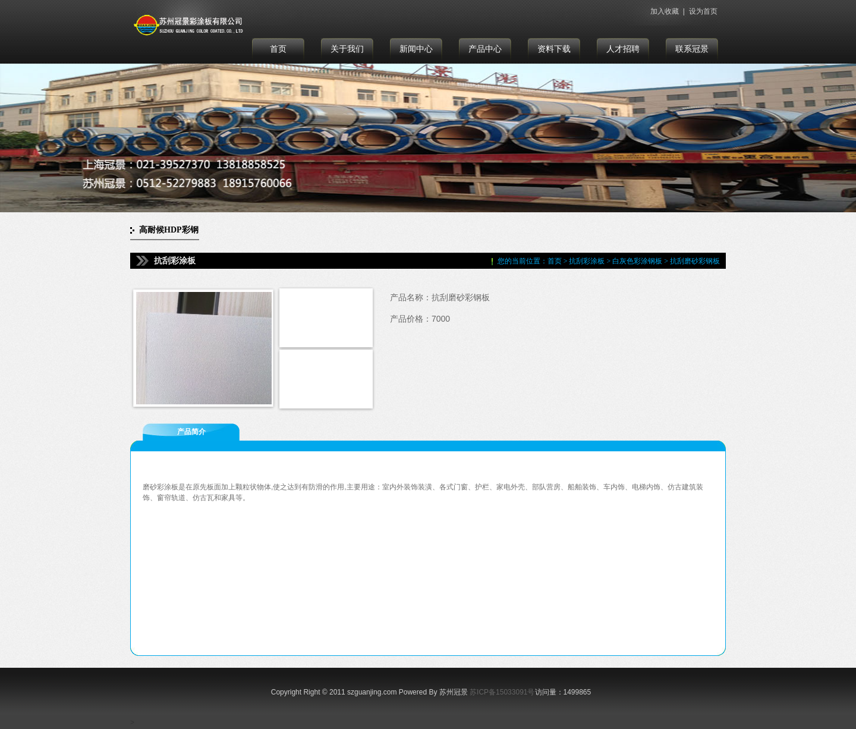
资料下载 (554, 49)
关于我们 (347, 49)
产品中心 (485, 49)
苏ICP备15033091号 (502, 692)
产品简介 (191, 432)
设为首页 (703, 11)
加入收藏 (664, 11)
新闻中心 (416, 49)
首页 (278, 49)
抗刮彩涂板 (587, 261)
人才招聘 (623, 49)
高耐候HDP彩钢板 (169, 232)
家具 (228, 498)
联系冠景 (692, 49)
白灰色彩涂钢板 (637, 261)
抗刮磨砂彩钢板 (695, 261)
